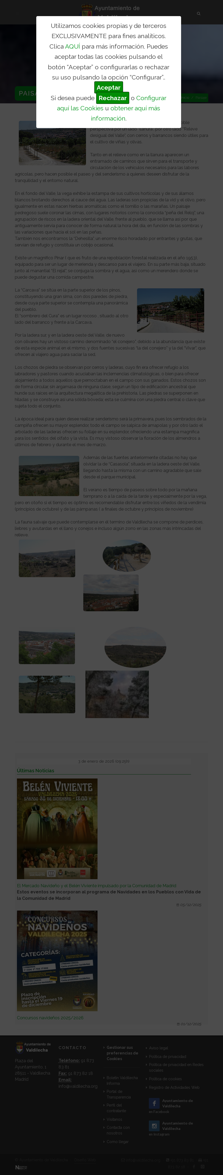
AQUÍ (72, 46)
